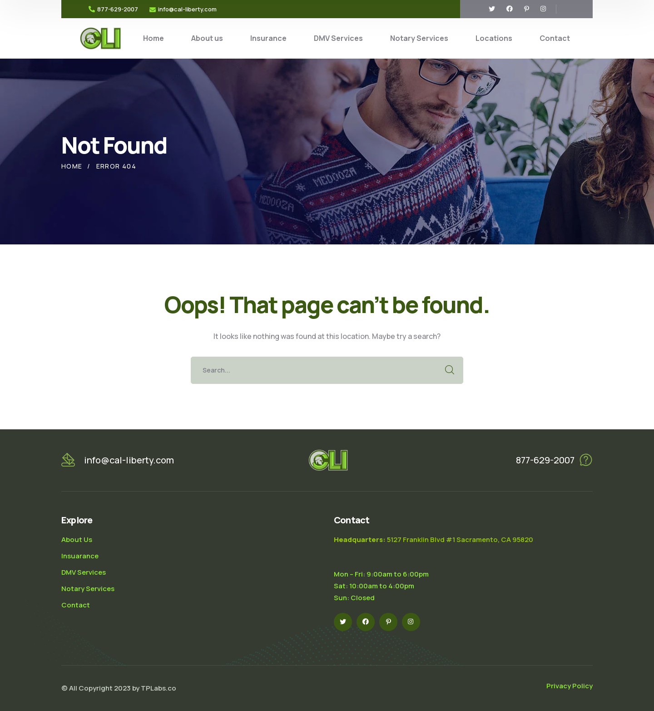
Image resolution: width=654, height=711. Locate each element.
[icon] (492, 9)
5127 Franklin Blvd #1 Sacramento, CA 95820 (433, 539)
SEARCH (449, 370)
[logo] (100, 38)
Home (72, 166)
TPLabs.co (158, 688)
